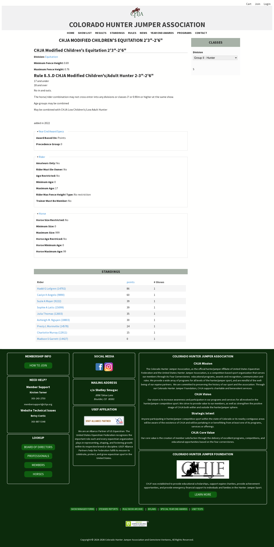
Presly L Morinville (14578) (52, 326)
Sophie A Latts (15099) (50, 307)
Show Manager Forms (82, 509)
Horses (38, 474)
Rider (42, 157)
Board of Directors (38, 447)
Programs (184, 33)
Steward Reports (108, 509)
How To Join (38, 365)
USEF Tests (197, 509)
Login (267, 4)
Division (198, 52)
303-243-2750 (38, 398)
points (131, 282)
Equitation (51, 56)
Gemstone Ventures (160, 539)
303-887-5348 (38, 421)
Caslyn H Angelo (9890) (50, 295)
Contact (201, 33)
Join (257, 4)
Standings (117, 33)
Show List (85, 33)
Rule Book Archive (133, 509)
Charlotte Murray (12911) (52, 332)
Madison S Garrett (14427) (52, 338)
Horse (42, 213)
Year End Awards (162, 33)
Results (100, 33)
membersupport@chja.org (38, 404)
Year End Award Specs (51, 131)
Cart (248, 4)
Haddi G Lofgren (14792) (51, 288)
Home (70, 33)
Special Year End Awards (174, 509)
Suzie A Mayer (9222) (49, 301)
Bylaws (152, 509)
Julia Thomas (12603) (50, 313)
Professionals (38, 456)
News (143, 33)
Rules (132, 33)
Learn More (203, 494)
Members (38, 465)
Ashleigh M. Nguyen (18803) (53, 320)
